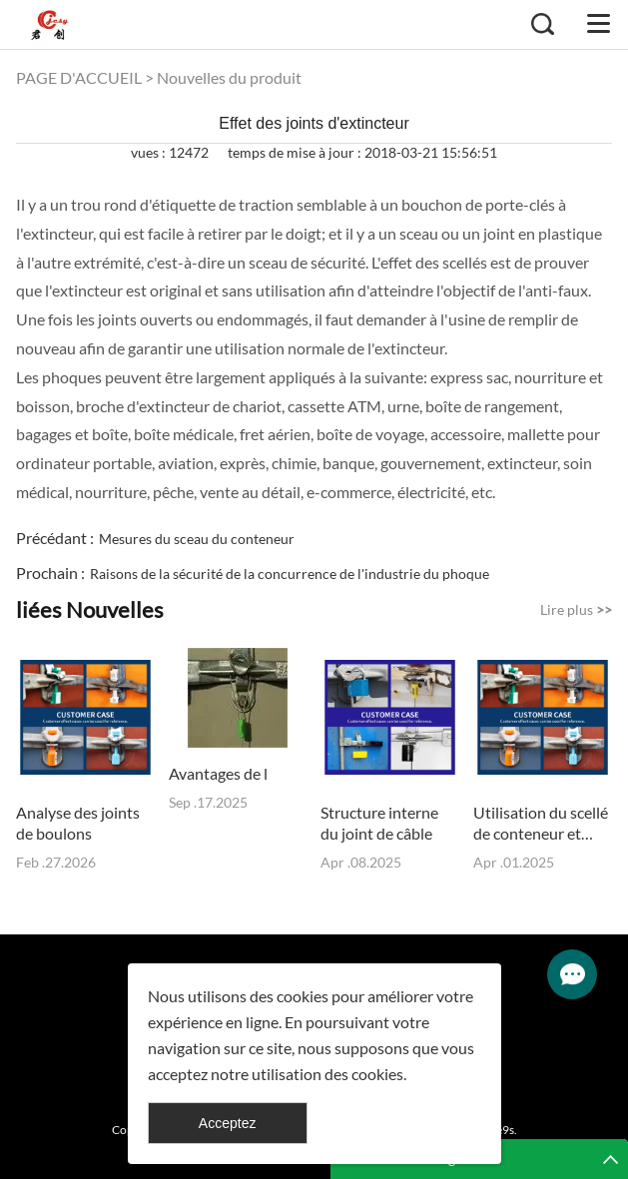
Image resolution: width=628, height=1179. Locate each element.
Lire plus (576, 609)
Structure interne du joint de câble (379, 823)
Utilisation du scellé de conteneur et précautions (540, 823)
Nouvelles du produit (229, 77)
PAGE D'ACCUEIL (79, 77)
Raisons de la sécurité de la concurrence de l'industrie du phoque (289, 573)
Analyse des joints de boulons (78, 823)
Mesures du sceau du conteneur (197, 538)
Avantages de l (218, 773)
